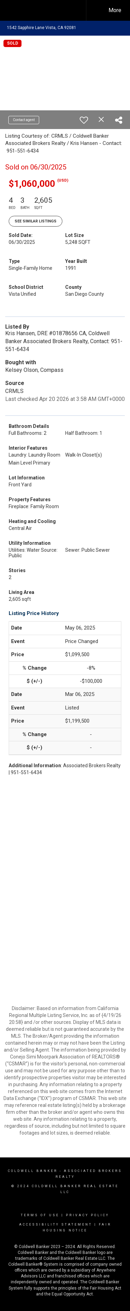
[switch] (84, 120)
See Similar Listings (36, 221)
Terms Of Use (40, 1215)
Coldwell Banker (33, 1171)
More (115, 10)
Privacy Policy (87, 1215)
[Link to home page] (48, 10)
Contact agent (24, 120)
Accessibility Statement (55, 1224)
